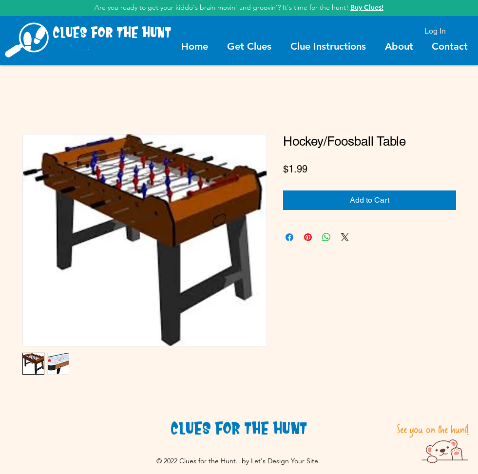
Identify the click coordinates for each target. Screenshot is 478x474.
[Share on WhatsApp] (326, 237)
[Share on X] (345, 237)
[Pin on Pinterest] (308, 237)
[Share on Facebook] (289, 237)
